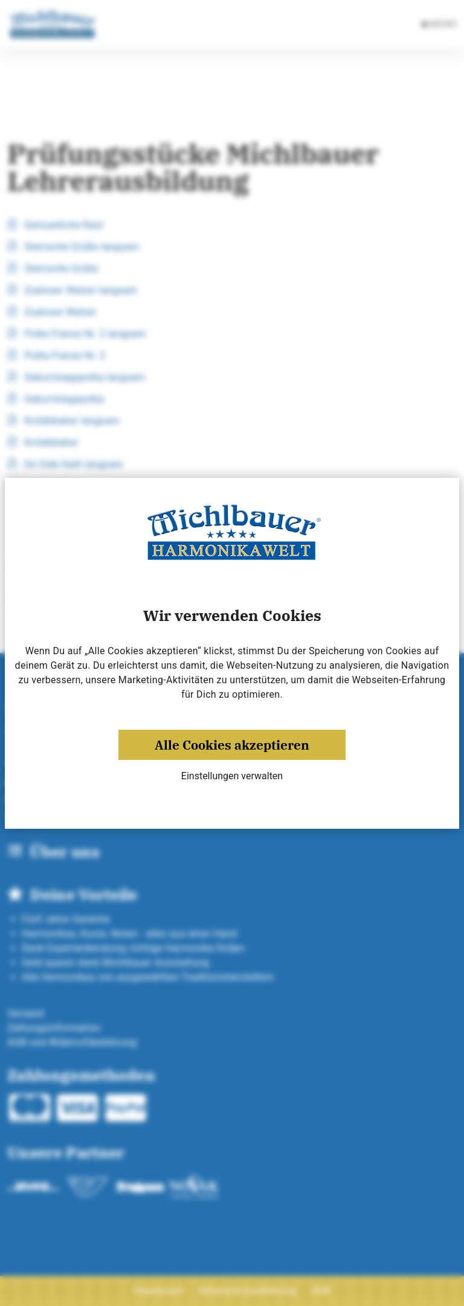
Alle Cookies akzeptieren (232, 744)
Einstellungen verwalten (232, 776)
